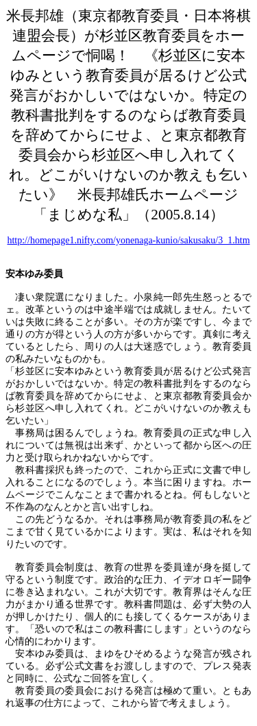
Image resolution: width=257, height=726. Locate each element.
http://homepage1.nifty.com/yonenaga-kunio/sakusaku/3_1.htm (128, 240)
